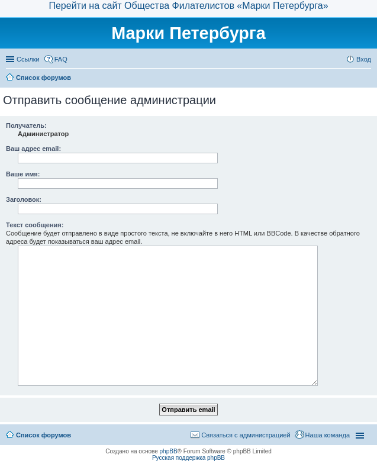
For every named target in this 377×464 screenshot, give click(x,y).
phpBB (169, 451)
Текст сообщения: (34, 224)
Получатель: (26, 125)
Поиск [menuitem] (367, 78)
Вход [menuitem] (363, 59)
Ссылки (28, 59)
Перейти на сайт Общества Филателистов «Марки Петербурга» (188, 6)
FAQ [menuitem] (60, 59)
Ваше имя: (23, 174)
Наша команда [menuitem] (327, 435)
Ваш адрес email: (33, 148)
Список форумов (43, 435)
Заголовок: (23, 199)
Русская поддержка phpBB (188, 458)
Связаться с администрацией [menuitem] (245, 435)
